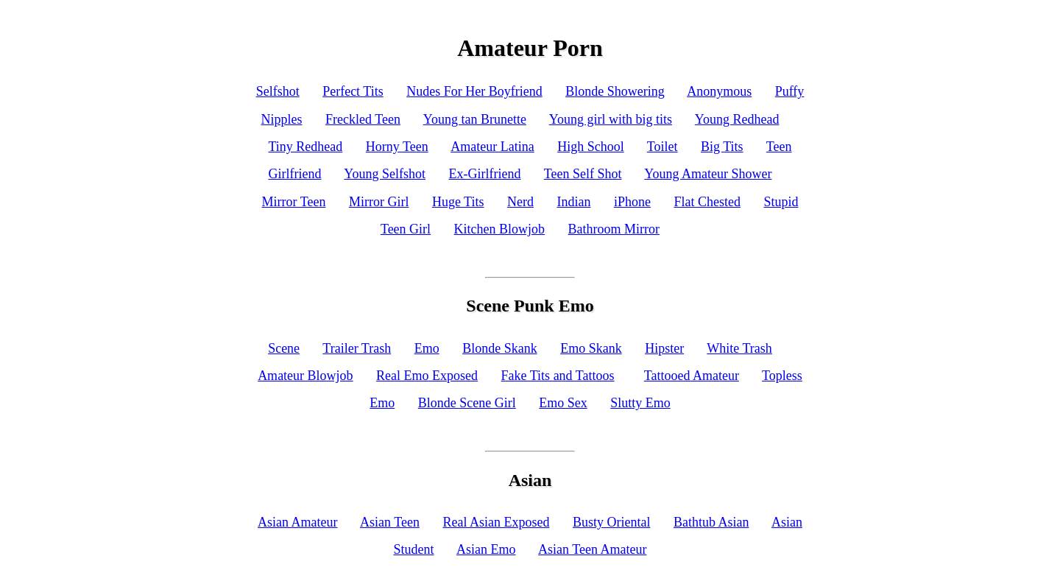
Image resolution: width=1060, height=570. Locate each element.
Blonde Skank (499, 348)
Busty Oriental (612, 522)
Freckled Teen (362, 119)
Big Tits (722, 146)
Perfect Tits (353, 91)
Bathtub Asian (711, 522)
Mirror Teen (294, 201)
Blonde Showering (615, 91)
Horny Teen (397, 146)
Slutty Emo (640, 402)
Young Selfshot (384, 173)
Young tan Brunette (474, 119)
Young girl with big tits (610, 119)
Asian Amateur (297, 522)
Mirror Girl (379, 201)
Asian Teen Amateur (592, 549)
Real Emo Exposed (427, 375)
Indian (573, 201)
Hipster (664, 348)
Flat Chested (707, 201)
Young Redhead (737, 119)
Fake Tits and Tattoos (558, 375)
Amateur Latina (492, 146)
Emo (426, 348)
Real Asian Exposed (495, 522)
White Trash (739, 348)
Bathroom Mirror (614, 229)
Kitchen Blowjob (499, 229)
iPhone (632, 201)
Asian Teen (390, 522)
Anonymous (719, 91)
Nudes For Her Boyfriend (474, 91)
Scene (284, 348)
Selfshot (278, 91)
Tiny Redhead (305, 146)
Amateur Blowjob (305, 375)
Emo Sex (563, 402)
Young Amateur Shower (707, 173)
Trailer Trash (356, 348)
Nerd (520, 201)
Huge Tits (458, 201)
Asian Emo (486, 549)
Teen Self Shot (583, 173)
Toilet (662, 146)
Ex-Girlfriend (485, 173)
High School (590, 146)
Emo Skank (591, 348)
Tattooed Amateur (691, 375)
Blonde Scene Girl (467, 402)
